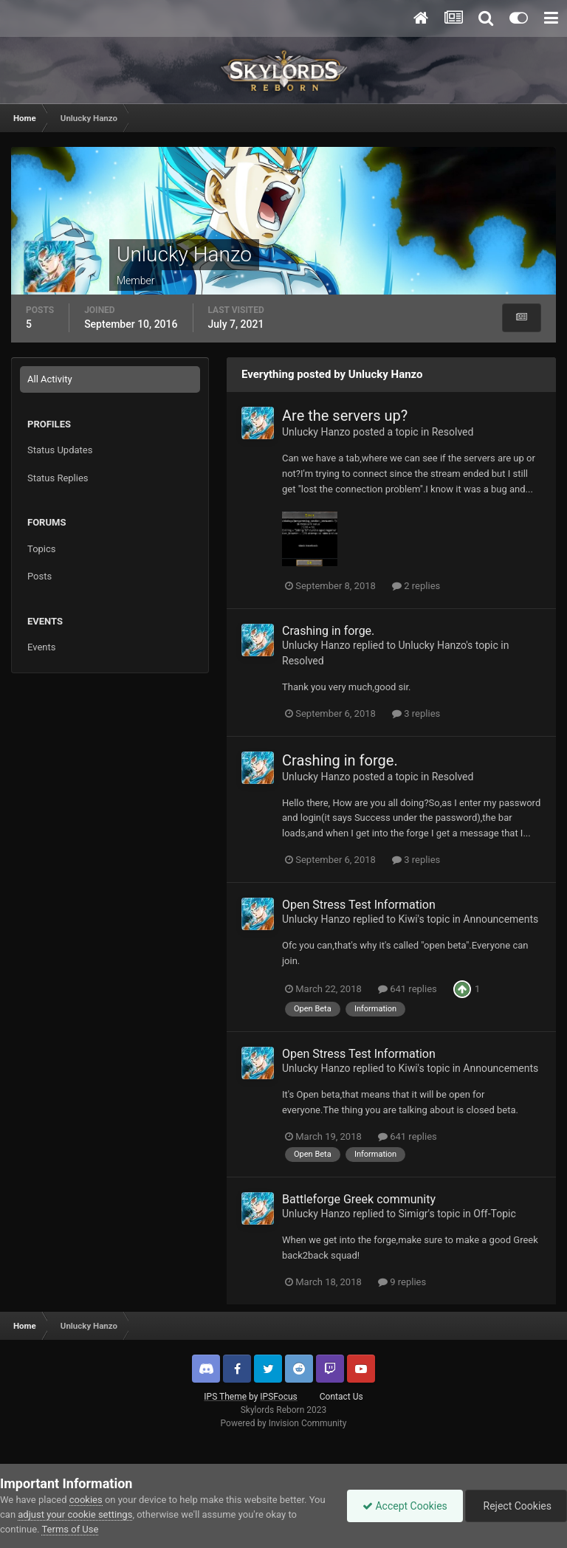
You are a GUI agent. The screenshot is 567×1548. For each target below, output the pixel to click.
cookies (86, 1499)
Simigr (412, 1214)
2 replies (416, 585)
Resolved (453, 432)
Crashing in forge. (328, 631)
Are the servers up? (345, 415)
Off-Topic (494, 1214)
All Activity (49, 379)
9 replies (402, 1281)
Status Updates (59, 449)
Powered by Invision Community (284, 1423)
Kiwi (407, 919)
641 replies (407, 988)
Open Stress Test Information (359, 905)
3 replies (416, 713)
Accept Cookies (404, 1506)
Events (41, 647)
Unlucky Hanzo (316, 432)
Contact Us (341, 1397)
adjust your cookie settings (75, 1514)
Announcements (500, 919)
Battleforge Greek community (359, 1199)
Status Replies (58, 478)
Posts (39, 576)
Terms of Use (69, 1529)
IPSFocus (278, 1397)
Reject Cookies (516, 1506)
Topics (41, 548)
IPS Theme (225, 1397)
